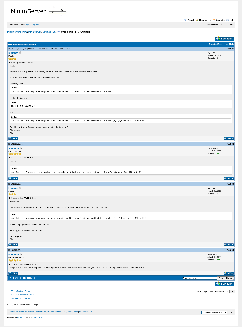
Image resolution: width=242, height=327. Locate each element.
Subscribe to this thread (20, 298)
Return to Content (54, 312)
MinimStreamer (49, 32)
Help (230, 20)
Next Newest (29, 278)
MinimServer (34, 32)
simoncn (13, 148)
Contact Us (13, 312)
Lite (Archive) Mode (70, 312)
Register (35, 25)
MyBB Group (38, 317)
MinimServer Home (26, 312)
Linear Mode (229, 44)
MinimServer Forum (17, 32)
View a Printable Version (20, 291)
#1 (233, 49)
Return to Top (40, 312)
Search (189, 20)
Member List (203, 20)
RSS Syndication (85, 312)
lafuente (65, 49)
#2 (233, 144)
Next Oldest (15, 278)
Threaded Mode (215, 44)
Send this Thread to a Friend (22, 295)
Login (27, 25)
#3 (233, 184)
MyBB (19, 317)
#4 (233, 250)
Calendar (219, 20)
